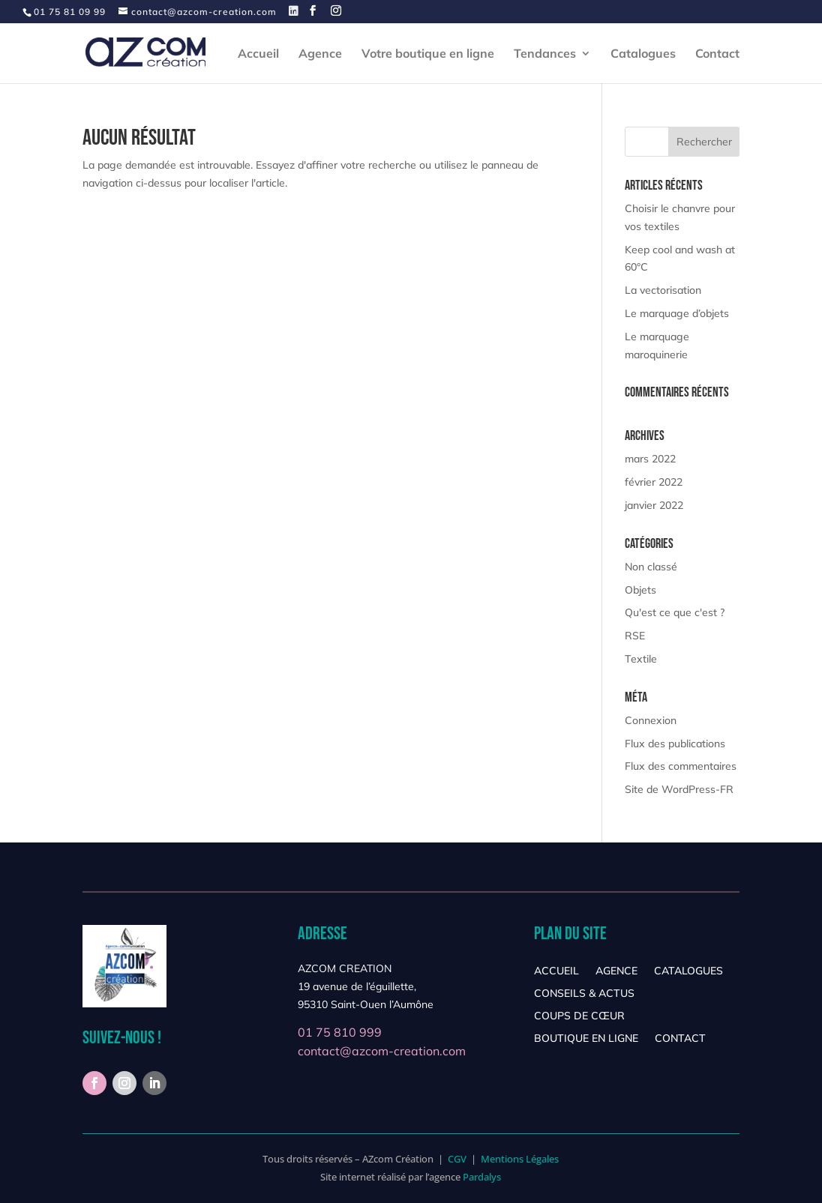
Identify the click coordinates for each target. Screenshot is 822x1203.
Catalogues (643, 54)
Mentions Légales (520, 1159)
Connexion (650, 720)
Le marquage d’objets (677, 313)
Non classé (651, 566)
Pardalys (482, 1177)
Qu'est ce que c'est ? (674, 612)
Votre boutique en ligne (428, 54)
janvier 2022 (654, 505)
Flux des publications (675, 743)
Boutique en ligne (586, 1039)
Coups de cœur (579, 1016)
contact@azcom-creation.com (382, 1050)
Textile (641, 659)
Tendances (545, 54)
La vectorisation (663, 290)
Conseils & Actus (584, 994)
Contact (717, 54)
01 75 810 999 (340, 1032)
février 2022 (653, 482)
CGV (457, 1159)
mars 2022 (650, 458)
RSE (635, 635)
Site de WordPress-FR (679, 789)
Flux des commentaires (680, 766)
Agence (320, 54)
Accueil (258, 54)
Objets (640, 590)
